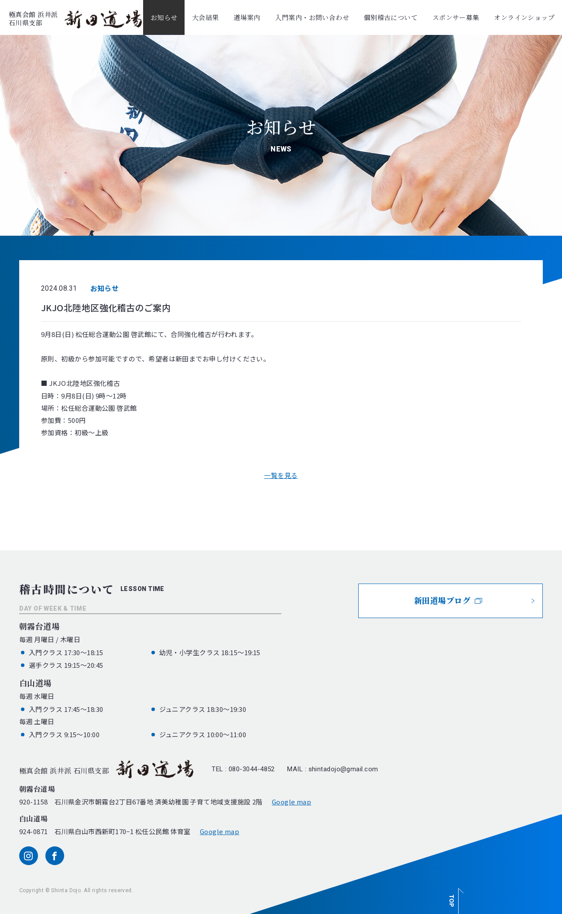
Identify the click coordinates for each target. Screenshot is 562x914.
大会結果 (205, 17)
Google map (292, 801)
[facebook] (54, 855)
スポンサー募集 (456, 17)
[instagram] (28, 855)
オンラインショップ (524, 17)
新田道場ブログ (448, 600)
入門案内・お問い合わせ (312, 17)
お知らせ (164, 17)
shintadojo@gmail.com (343, 769)
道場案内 (246, 17)
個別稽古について (391, 17)
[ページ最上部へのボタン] (454, 896)
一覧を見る (281, 475)
